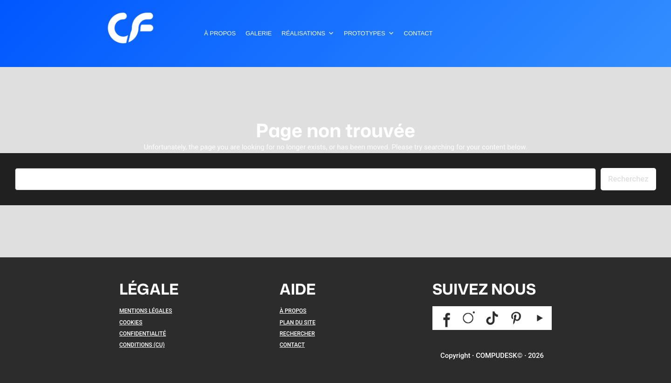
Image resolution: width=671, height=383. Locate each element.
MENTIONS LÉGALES (145, 311)
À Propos (220, 33)
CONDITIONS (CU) (141, 345)
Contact (418, 33)
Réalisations (307, 33)
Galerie (259, 33)
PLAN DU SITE (297, 322)
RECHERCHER (297, 333)
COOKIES (130, 322)
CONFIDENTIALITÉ (142, 333)
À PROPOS (293, 311)
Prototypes (369, 33)
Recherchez (628, 179)
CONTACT (292, 345)
